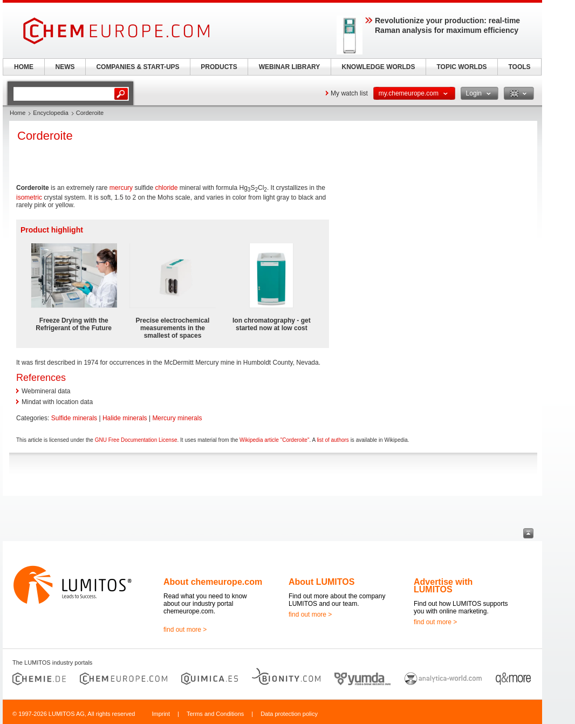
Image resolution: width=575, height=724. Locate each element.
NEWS (65, 67)
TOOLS (519, 67)
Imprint (161, 714)
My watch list (349, 93)
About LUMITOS (321, 581)
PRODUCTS (219, 67)
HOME (23, 67)
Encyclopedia (50, 113)
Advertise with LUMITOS (443, 585)
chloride (166, 188)
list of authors (332, 440)
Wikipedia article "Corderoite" (274, 440)
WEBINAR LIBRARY (289, 67)
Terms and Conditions (215, 714)
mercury (121, 188)
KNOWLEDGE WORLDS (378, 67)
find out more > (185, 629)
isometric (29, 197)
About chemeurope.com (212, 581)
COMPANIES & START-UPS (137, 67)
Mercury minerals (177, 418)
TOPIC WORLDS (461, 67)
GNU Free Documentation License (136, 440)
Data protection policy (289, 714)
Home (17, 113)
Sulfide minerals (74, 418)
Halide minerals (124, 418)
